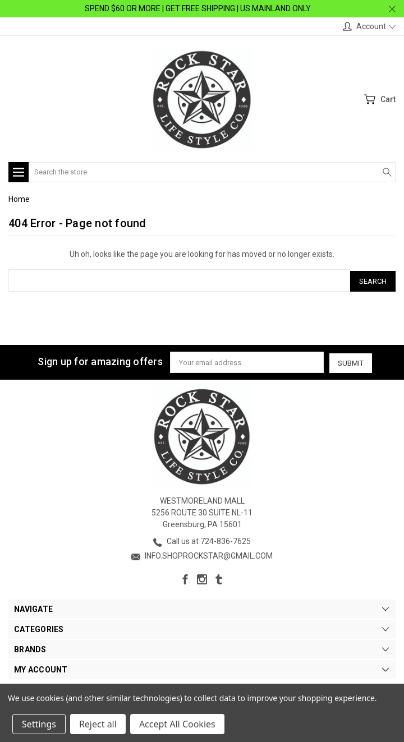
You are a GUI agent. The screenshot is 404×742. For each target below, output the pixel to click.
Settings (39, 724)
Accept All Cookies (177, 724)
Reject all (98, 724)
